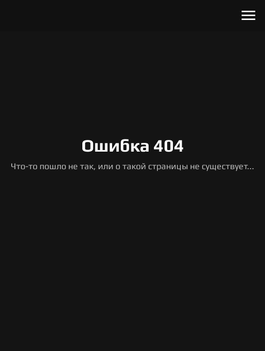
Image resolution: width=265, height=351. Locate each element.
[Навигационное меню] (248, 15)
